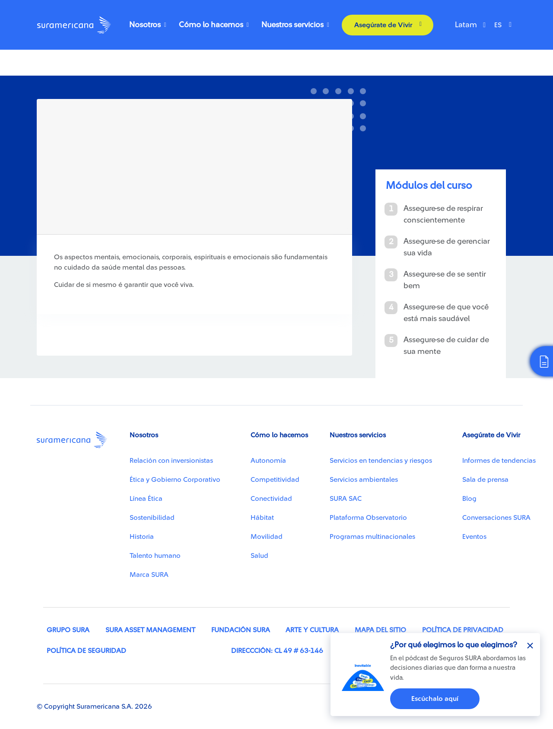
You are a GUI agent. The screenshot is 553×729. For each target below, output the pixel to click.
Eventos (474, 536)
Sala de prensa (485, 479)
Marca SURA (149, 574)
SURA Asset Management (150, 630)
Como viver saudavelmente (80, 73)
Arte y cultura (312, 630)
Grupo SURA (68, 630)
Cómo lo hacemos (211, 25)
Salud (259, 555)
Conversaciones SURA (496, 517)
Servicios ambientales (364, 479)
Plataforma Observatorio (368, 517)
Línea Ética (146, 498)
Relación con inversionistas (171, 460)
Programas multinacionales (372, 536)
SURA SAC (346, 498)
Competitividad (275, 479)
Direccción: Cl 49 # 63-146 (277, 650)
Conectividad (271, 498)
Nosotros (145, 25)
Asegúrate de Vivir (383, 25)
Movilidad (267, 536)
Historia (142, 536)
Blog (469, 498)
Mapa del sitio (380, 630)
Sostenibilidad (152, 517)
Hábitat (262, 517)
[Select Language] (505, 25)
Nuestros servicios (292, 25)
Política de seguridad (86, 650)
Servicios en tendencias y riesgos (381, 460)
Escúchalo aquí (434, 698)
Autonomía (268, 460)
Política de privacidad (462, 630)
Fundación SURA (240, 630)
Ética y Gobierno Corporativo (175, 479)
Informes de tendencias (499, 460)
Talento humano (155, 555)
